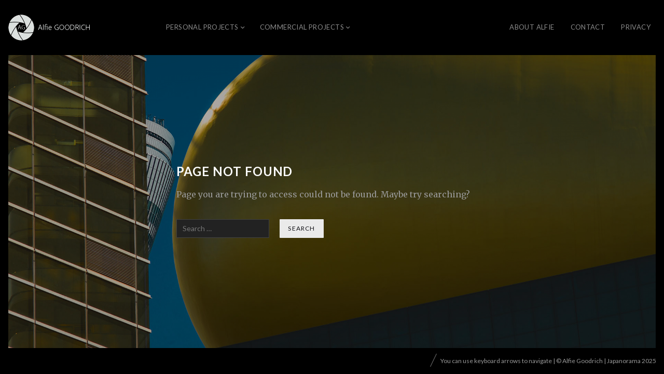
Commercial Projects (302, 27)
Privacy (636, 27)
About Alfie (531, 27)
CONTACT (588, 27)
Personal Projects (202, 27)
